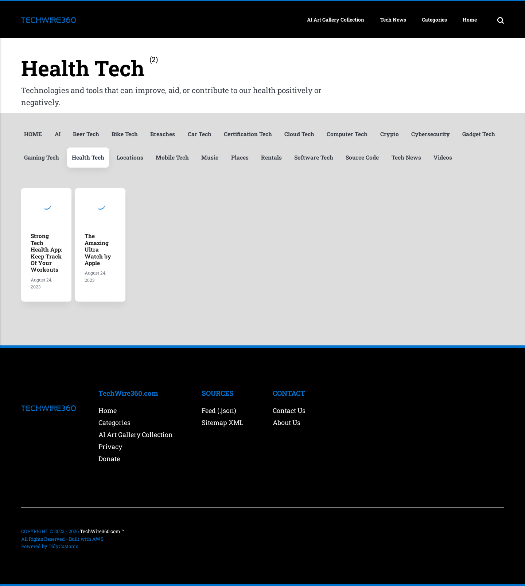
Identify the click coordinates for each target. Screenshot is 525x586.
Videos (442, 157)
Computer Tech (347, 134)
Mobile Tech (172, 157)
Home (470, 19)
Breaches (162, 134)
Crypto (389, 134)
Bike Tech (125, 134)
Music (209, 157)
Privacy (110, 446)
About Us (286, 422)
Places (240, 157)
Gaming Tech (41, 157)
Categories (434, 19)
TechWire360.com (100, 531)
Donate (109, 458)
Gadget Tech (478, 134)
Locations (130, 157)
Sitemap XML (223, 422)
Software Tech (313, 157)
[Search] (500, 20)
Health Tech (88, 157)
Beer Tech (86, 134)
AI (58, 134)
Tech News (393, 19)
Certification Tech (248, 134)
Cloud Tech (299, 134)
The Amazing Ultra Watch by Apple (98, 249)
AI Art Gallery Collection (335, 19)
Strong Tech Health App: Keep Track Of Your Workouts (46, 252)
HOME (33, 134)
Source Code (362, 157)
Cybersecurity (430, 134)
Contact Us (289, 410)
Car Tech (199, 134)
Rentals (271, 157)
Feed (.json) (219, 410)
